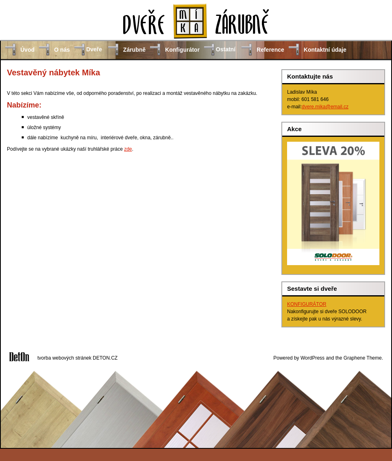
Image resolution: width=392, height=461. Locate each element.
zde (128, 149)
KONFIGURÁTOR (306, 304)
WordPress (312, 358)
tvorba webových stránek (64, 358)
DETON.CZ (105, 358)
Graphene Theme (363, 358)
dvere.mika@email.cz (325, 107)
